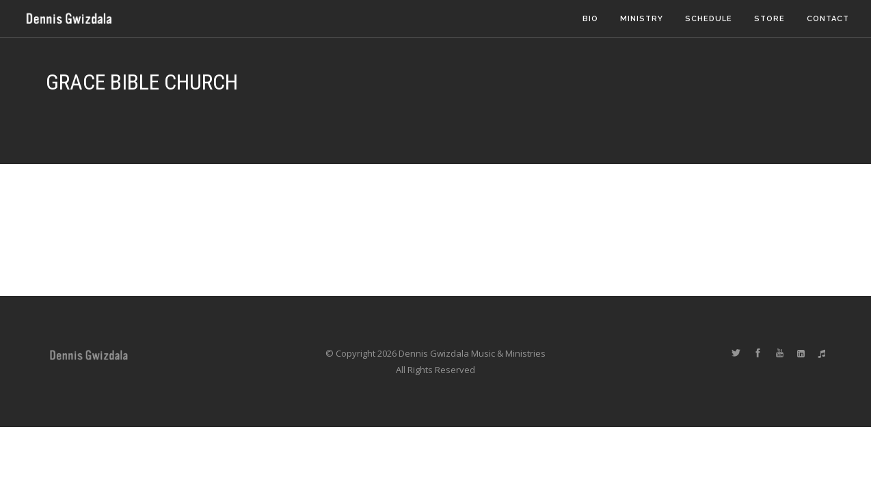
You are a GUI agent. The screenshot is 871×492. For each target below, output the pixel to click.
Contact (828, 18)
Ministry (641, 18)
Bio (590, 18)
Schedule (708, 18)
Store (769, 18)
